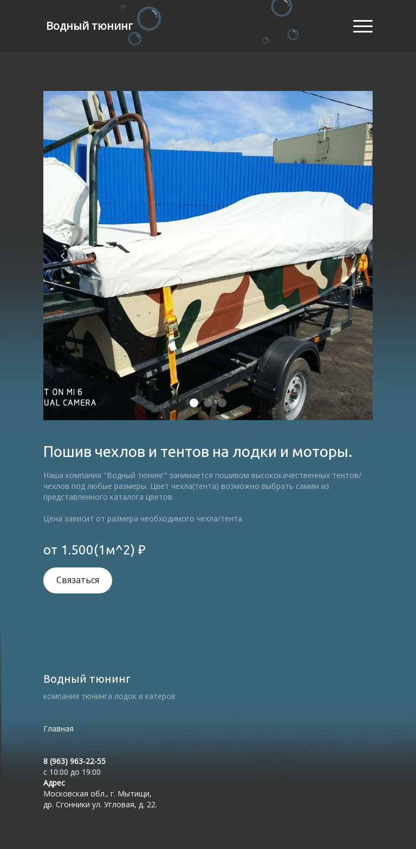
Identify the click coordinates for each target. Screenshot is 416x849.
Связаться (77, 580)
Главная (58, 728)
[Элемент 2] (208, 403)
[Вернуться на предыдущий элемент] (63, 255)
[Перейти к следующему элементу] (353, 255)
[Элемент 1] (194, 403)
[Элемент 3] (222, 403)
